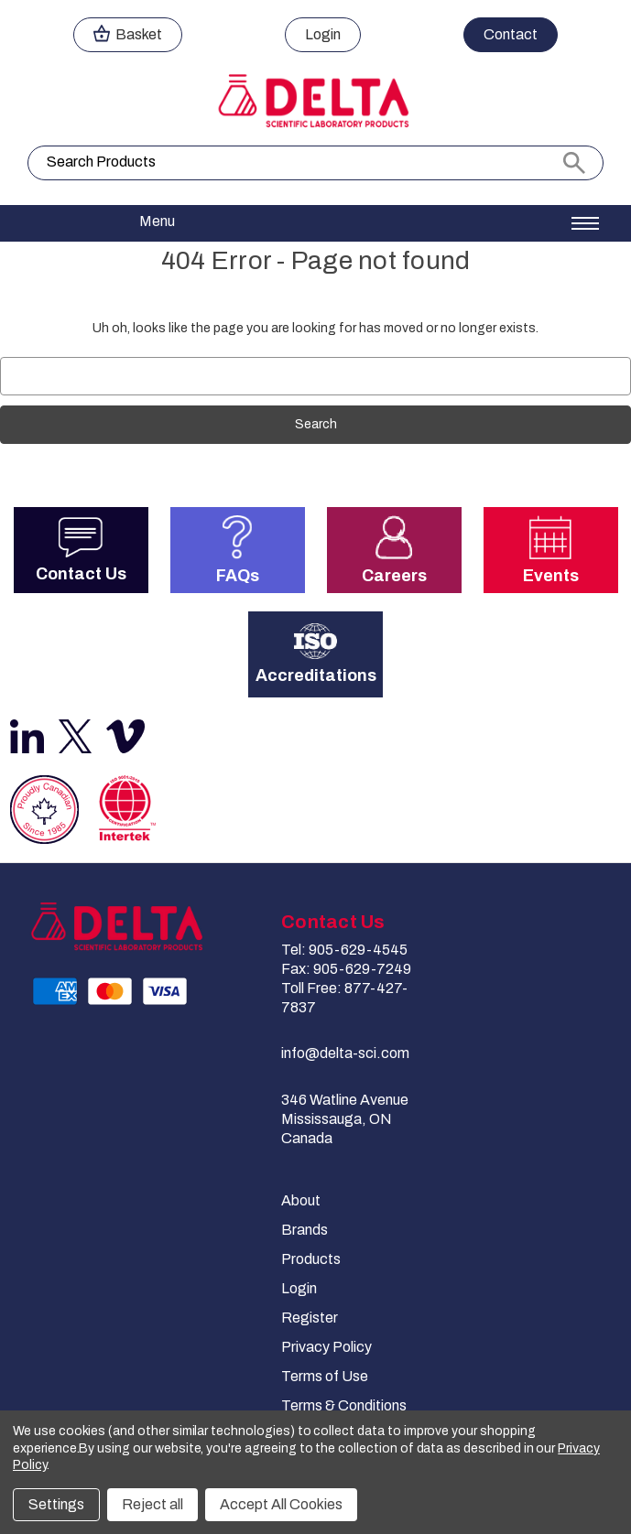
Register (309, 1317)
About (301, 1200)
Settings (56, 1504)
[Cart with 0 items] (127, 34)
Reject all (152, 1504)
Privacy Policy (326, 1347)
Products (311, 1259)
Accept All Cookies (281, 1504)
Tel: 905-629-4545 (344, 949)
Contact (511, 34)
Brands (304, 1229)
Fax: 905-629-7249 (346, 969)
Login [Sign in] (323, 34)
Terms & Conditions (344, 1405)
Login (299, 1288)
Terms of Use (324, 1376)
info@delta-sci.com (345, 1053)
